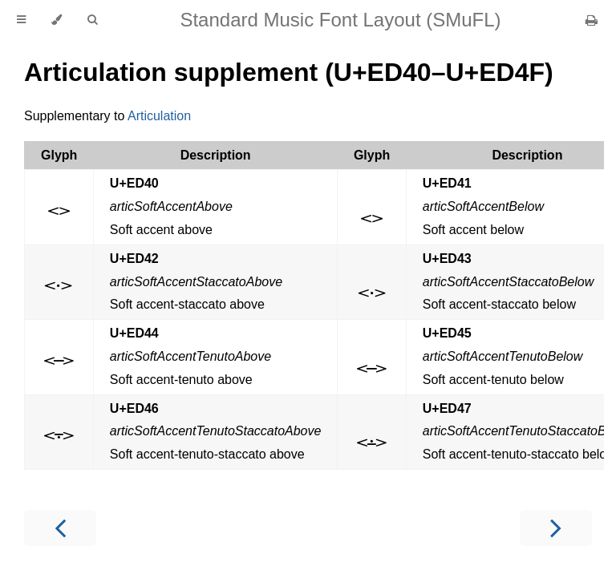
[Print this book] (591, 20)
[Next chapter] (556, 528)
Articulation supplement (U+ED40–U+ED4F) (288, 72)
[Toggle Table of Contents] (21, 20)
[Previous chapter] (60, 528)
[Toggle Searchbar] (92, 20)
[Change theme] (56, 20)
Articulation (159, 116)
